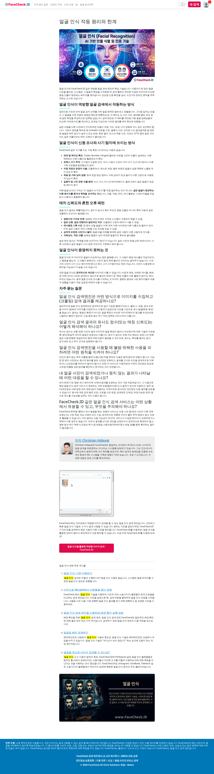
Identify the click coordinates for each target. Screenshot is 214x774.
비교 (110, 760)
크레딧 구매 (56, 4)
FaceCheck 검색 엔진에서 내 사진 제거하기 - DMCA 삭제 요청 (106, 755)
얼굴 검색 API (86, 4)
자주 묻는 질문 (41, 4)
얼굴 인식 (68, 577)
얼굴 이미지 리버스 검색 (126, 760)
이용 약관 (100, 760)
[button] (206, 4)
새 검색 (194, 4)
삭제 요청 (68, 4)
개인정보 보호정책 (85, 760)
